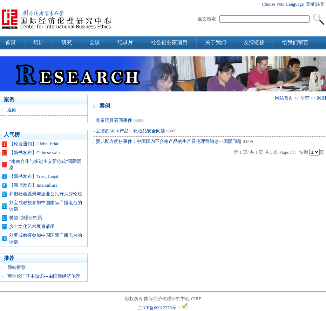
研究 (66, 42)
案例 (321, 98)
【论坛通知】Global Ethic (34, 143)
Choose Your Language (283, 4)
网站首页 (284, 98)
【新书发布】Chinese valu (34, 152)
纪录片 (125, 42)
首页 (10, 42)
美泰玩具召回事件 (114, 120)
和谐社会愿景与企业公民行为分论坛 (45, 194)
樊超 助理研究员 (25, 217)
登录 (310, 4)
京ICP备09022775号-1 (159, 307)
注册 (320, 4)
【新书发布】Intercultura (33, 185)
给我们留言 (295, 42)
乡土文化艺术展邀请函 (32, 226)
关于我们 (215, 42)
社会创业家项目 (169, 42)
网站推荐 (16, 267)
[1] (293, 152)
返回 (11, 110)
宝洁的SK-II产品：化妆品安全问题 (130, 131)
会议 (94, 42)
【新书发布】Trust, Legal (33, 176)
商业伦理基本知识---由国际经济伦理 (43, 276)
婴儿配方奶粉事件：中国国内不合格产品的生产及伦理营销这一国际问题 (169, 141)
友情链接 (254, 42)
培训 (38, 42)
